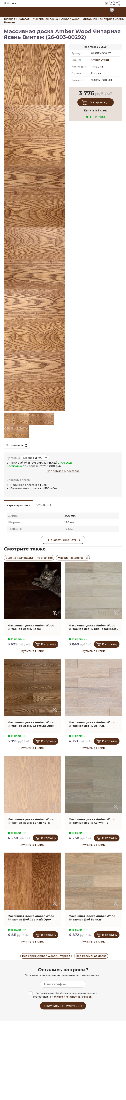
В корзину (98, 102)
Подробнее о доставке (63, 471)
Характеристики (18, 505)
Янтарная (97, 66)
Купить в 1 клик (32, 651)
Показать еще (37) (62, 540)
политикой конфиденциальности (72, 996)
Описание (43, 505)
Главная (9, 19)
